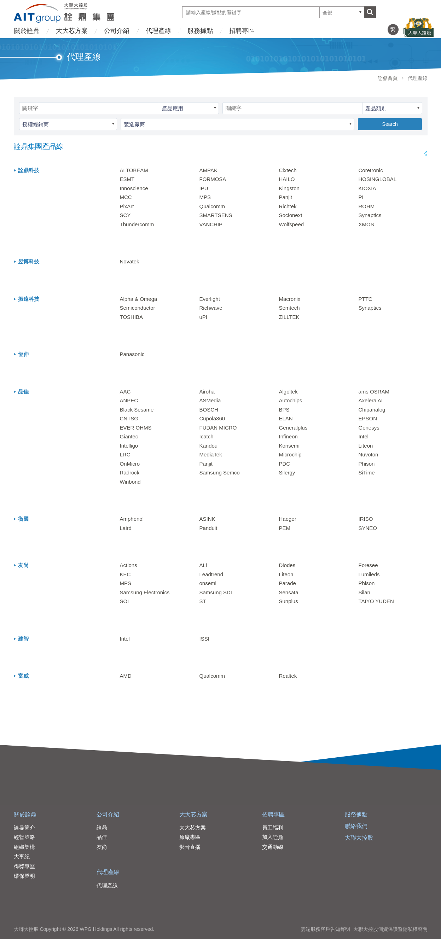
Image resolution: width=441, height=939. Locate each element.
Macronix (290, 299)
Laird (126, 528)
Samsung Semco (219, 473)
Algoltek (288, 392)
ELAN (286, 418)
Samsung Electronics (145, 592)
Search (390, 124)
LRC (125, 454)
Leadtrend (211, 574)
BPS (284, 410)
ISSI (204, 639)
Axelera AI (371, 400)
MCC (126, 197)
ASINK (207, 519)
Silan (364, 592)
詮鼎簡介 (24, 827)
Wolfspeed (291, 224)
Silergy (287, 473)
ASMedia (210, 400)
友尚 (102, 847)
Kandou (208, 446)
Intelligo (129, 446)
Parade (287, 583)
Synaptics (370, 215)
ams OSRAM (374, 392)
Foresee (368, 565)
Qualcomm (212, 206)
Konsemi (289, 446)
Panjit (285, 197)
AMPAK (208, 170)
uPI (203, 317)
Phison (367, 464)
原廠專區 (190, 837)
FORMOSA (212, 179)
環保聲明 (24, 876)
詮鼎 (102, 827)
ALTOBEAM (134, 170)
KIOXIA (367, 188)
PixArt (127, 206)
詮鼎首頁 (388, 78)
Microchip (290, 454)
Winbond (130, 482)
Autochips (290, 400)
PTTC (365, 299)
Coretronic (371, 170)
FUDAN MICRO (218, 428)
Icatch (206, 436)
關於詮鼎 (27, 30)
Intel (364, 436)
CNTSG (129, 418)
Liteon (366, 446)
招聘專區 (242, 30)
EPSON (368, 418)
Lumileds (369, 574)
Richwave (210, 308)
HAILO (287, 179)
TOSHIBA (131, 317)
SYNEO (368, 528)
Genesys (369, 428)
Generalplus (293, 428)
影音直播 (190, 847)
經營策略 (24, 837)
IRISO (366, 519)
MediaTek (210, 454)
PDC (284, 464)
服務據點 (200, 30)
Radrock (130, 473)
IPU (203, 188)
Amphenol (132, 519)
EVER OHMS (136, 428)
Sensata (288, 592)
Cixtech (288, 170)
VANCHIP (211, 224)
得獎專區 (24, 866)
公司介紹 (116, 30)
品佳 (102, 837)
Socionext (290, 215)
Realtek (288, 676)
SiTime (367, 473)
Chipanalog (372, 410)
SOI (124, 601)
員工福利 (272, 827)
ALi (203, 565)
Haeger (287, 519)
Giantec (129, 436)
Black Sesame (137, 410)
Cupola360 (212, 418)
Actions (128, 565)
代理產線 (158, 30)
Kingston (289, 188)
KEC (125, 574)
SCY (125, 215)
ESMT (127, 179)
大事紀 (22, 856)
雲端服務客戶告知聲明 (325, 929)
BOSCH (208, 410)
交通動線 (272, 847)
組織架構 (24, 847)
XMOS (366, 224)
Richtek (288, 206)
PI (361, 197)
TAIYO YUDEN (376, 601)
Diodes (287, 565)
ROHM (367, 206)
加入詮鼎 (272, 837)
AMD (126, 676)
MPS (205, 197)
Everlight (209, 299)
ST (202, 601)
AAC (125, 392)
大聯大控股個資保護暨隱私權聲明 (390, 929)
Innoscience (134, 188)
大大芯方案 (72, 30)
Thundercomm (137, 224)
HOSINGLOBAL (378, 179)
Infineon (288, 436)
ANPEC (129, 400)
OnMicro (130, 464)
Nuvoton (368, 454)
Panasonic (132, 354)
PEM (285, 528)
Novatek (129, 261)
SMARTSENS (215, 215)
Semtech (289, 308)
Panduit (208, 528)
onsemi (207, 583)
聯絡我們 (356, 826)
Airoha (207, 392)
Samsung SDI (215, 592)
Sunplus (288, 601)
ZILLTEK (289, 317)
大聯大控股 (359, 838)
